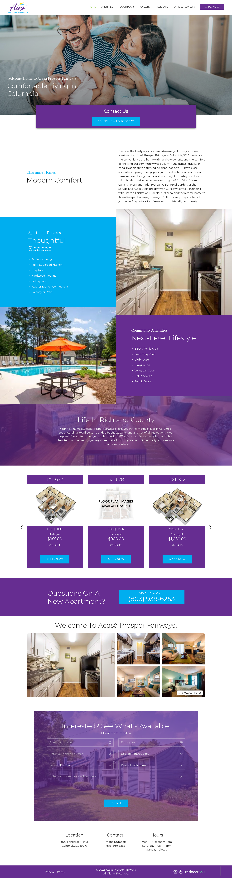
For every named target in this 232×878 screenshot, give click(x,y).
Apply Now (212, 6)
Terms (61, 871)
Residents (162, 6)
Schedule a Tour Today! (116, 121)
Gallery (145, 6)
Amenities (107, 6)
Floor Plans (127, 6)
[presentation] (21, 526)
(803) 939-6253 (184, 6)
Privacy (49, 871)
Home (92, 6)
